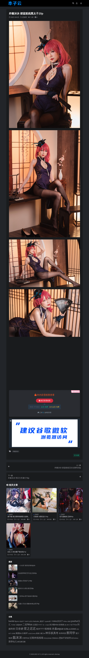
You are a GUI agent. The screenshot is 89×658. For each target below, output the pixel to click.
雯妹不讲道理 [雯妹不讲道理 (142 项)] (65, 638)
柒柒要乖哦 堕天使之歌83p (27, 573)
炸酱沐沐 (16, 451)
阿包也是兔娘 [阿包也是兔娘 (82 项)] (48, 638)
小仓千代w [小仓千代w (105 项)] (73, 625)
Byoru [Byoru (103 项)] (17, 621)
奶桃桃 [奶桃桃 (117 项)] (61, 624)
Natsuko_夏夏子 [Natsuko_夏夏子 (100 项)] (38, 621)
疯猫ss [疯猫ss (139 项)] (18, 633)
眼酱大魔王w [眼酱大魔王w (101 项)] (40, 633)
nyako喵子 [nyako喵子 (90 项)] (48, 621)
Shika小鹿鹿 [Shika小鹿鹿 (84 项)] (67, 621)
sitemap (57, 654)
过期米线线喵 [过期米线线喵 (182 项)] (36, 637)
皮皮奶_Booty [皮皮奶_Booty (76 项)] (32, 633)
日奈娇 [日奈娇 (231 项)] (19, 628)
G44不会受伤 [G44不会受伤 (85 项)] (29, 621)
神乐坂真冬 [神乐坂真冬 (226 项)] (52, 633)
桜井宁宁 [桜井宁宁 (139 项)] (40, 628)
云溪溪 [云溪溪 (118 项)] (35, 624)
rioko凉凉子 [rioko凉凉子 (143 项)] (57, 621)
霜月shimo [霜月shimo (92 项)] (74, 638)
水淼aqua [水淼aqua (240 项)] (57, 628)
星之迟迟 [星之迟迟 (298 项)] (30, 628)
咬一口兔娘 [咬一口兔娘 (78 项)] (46, 625)
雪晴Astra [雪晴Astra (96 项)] (55, 638)
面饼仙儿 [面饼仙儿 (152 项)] (13, 641)
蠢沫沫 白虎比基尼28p (26, 588)
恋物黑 (24, 17)
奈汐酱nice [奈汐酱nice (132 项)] (54, 624)
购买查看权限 (44, 400)
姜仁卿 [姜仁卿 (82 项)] (67, 625)
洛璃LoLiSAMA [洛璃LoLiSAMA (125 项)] (70, 629)
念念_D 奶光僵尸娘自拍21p (16, 552)
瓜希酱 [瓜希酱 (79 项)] (13, 633)
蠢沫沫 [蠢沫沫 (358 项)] (17, 637)
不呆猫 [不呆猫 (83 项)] (13, 625)
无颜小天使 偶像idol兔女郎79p (28, 604)
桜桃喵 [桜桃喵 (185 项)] (47, 628)
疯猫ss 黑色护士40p (25, 581)
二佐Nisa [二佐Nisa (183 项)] (27, 624)
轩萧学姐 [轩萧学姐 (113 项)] (25, 638)
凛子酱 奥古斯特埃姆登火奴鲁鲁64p (18, 517)
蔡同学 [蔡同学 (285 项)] (70, 633)
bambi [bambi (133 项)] (11, 621)
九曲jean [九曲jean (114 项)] (18, 625)
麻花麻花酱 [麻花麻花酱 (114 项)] (21, 641)
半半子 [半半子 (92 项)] (40, 625)
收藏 (76, 455)
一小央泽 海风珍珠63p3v (26, 565)
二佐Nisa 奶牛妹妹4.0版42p (27, 596)
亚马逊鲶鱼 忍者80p (66, 516)
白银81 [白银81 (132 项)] (25, 633)
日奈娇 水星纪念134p (40, 516)
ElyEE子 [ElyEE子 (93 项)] (22, 621)
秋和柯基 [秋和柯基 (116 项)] (62, 633)
